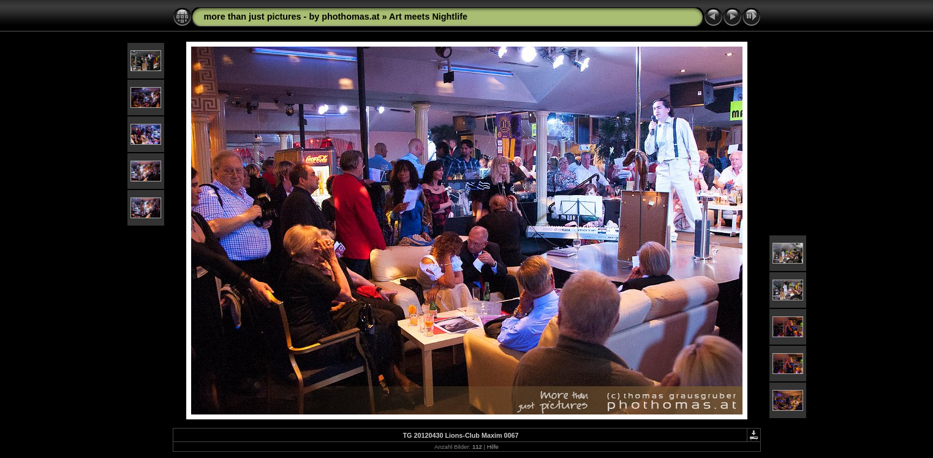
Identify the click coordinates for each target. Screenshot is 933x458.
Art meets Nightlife (428, 16)
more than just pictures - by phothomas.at (292, 16)
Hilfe (493, 446)
